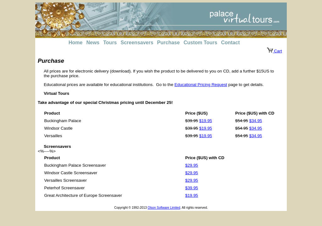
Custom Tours (200, 42)
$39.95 (191, 188)
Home (75, 42)
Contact (230, 42)
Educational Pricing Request (201, 84)
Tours (110, 42)
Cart (274, 51)
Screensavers (137, 42)
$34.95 (255, 120)
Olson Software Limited (164, 207)
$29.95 (191, 165)
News (92, 42)
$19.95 (205, 120)
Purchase (168, 42)
